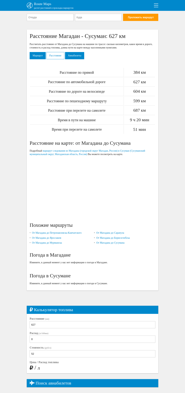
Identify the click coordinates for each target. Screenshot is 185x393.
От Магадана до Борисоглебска (113, 238)
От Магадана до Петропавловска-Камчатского (57, 233)
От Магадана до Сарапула (110, 233)
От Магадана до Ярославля (46, 238)
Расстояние (56, 55)
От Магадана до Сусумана (110, 243)
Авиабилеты (75, 55)
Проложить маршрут (141, 17)
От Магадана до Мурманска (47, 243)
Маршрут (38, 55)
